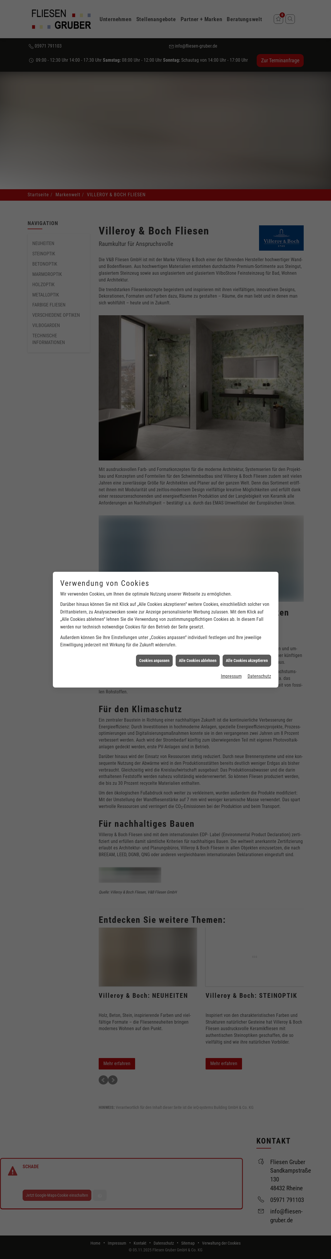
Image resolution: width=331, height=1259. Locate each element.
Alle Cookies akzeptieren (247, 594)
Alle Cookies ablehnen (197, 594)
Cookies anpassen (154, 594)
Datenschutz (259, 610)
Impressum (231, 610)
